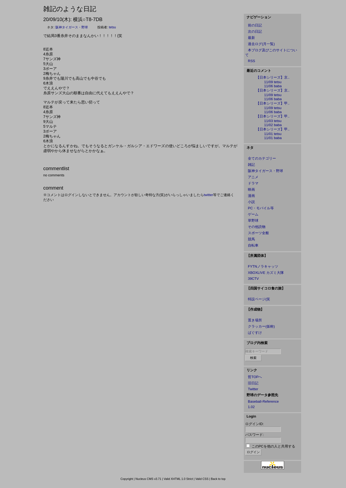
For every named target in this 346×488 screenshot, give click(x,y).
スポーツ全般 (258, 233)
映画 (251, 189)
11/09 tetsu (272, 82)
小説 (251, 202)
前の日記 (255, 25)
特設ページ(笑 (259, 299)
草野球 (253, 220)
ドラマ (253, 183)
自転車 (253, 245)
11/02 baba (273, 125)
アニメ (253, 177)
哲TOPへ (255, 377)
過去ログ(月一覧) (261, 44)
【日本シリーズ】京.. (273, 77)
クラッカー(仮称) (261, 326)
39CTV (253, 279)
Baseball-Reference (263, 401)
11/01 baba (273, 138)
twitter (208, 195)
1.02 (251, 407)
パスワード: (254, 435)
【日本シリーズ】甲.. (273, 103)
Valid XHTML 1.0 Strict (178, 478)
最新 (251, 38)
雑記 (251, 165)
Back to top (218, 478)
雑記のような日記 (69, 8)
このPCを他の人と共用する (273, 446)
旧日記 (253, 383)
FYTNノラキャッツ (263, 266)
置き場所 (255, 320)
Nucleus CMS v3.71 (148, 478)
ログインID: (254, 424)
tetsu (112, 27)
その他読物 (256, 227)
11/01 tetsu (272, 134)
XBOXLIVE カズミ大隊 (266, 273)
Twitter (253, 389)
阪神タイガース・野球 (71, 27)
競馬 (251, 239)
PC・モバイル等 (261, 208)
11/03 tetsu (272, 121)
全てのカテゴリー (262, 158)
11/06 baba (273, 86)
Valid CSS (202, 478)
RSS (251, 61)
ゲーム (253, 214)
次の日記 (255, 31)
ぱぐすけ (255, 333)
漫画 (251, 196)
